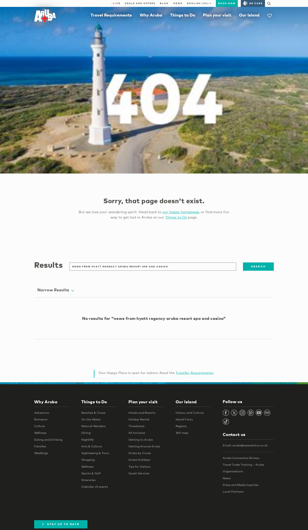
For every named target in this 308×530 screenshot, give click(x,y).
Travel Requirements (111, 15)
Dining (86, 433)
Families (40, 446)
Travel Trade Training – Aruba (243, 464)
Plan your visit (217, 15)
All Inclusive (136, 433)
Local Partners (233, 491)
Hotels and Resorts (141, 412)
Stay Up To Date (60, 524)
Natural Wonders (93, 426)
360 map (182, 433)
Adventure (41, 412)
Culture (39, 426)
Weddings (41, 453)
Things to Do (182, 15)
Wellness (40, 433)
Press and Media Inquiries (240, 485)
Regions (181, 426)
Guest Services (138, 473)
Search (258, 266)
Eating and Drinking (48, 439)
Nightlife (87, 439)
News (177, 3)
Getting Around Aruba (144, 446)
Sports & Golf (91, 473)
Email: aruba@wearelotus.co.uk (245, 445)
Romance (40, 419)
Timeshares (136, 426)
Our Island (249, 15)
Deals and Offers (140, 3)
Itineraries (88, 480)
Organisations (233, 471)
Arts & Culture (91, 446)
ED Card (253, 3)
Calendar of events (94, 486)
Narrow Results (55, 290)
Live (115, 3)
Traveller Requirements (194, 373)
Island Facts (184, 419)
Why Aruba (151, 15)
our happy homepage (180, 212)
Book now (227, 3)
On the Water (91, 419)
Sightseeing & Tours (95, 453)
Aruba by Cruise (139, 453)
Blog (164, 3)
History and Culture (190, 412)
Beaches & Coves (93, 412)
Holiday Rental (138, 419)
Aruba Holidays (139, 460)
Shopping (88, 460)
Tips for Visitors (139, 466)
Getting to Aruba (140, 439)
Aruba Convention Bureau (241, 458)
